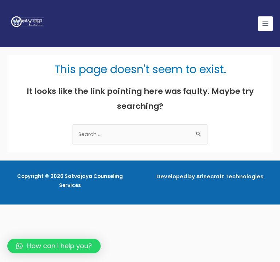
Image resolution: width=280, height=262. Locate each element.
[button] (54, 246)
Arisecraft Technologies (230, 176)
